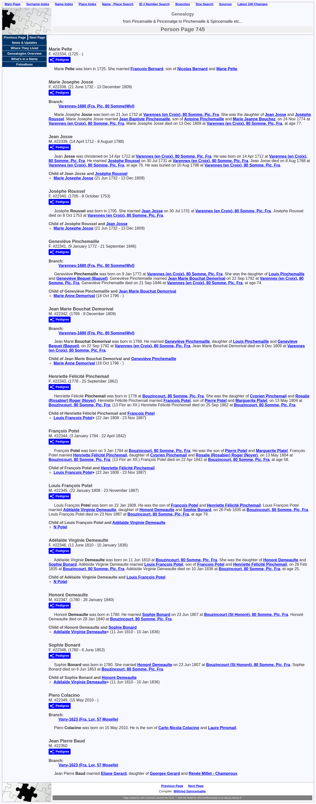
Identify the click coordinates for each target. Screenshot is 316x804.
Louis (286, 274)
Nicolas (192, 69)
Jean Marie (196, 278)
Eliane (114, 773)
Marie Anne (74, 296)
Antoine (204, 119)
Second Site (162, 798)
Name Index (64, 4)
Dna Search (205, 4)
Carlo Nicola (178, 728)
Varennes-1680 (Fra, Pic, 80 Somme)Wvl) (97, 106)
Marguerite (251, 400)
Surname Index (37, 4)
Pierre (216, 400)
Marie (226, 69)
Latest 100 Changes (252, 4)
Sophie (197, 510)
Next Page (37, 37)
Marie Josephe (73, 178)
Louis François (73, 418)
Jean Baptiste (144, 119)
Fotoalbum (24, 64)
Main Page (12, 4)
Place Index (88, 4)
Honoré (156, 510)
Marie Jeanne (254, 119)
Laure (222, 728)
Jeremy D (237, 798)
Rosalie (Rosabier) (227, 455)
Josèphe (124, 161)
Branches (182, 4)
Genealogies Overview (24, 53)
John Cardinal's (147, 798)
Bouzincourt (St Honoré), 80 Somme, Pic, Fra (246, 614)
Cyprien (268, 396)
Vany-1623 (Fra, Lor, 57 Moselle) (88, 719)
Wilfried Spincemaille (190, 791)
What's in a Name (24, 59)
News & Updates (24, 42)
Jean (275, 114)
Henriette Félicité (100, 455)
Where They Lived (24, 48)
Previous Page (15, 37)
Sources (225, 4)
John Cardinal (204, 798)
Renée (213, 773)
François (147, 69)
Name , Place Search (117, 4)
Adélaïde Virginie (89, 510)
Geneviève (82, 278)
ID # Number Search (154, 4)
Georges (165, 773)
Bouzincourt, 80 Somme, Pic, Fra (173, 396)
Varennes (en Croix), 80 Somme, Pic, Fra (181, 114)
